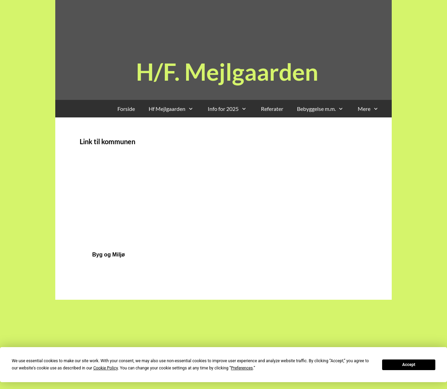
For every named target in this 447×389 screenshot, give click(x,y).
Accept (408, 364)
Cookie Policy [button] (105, 368)
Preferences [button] (242, 368)
